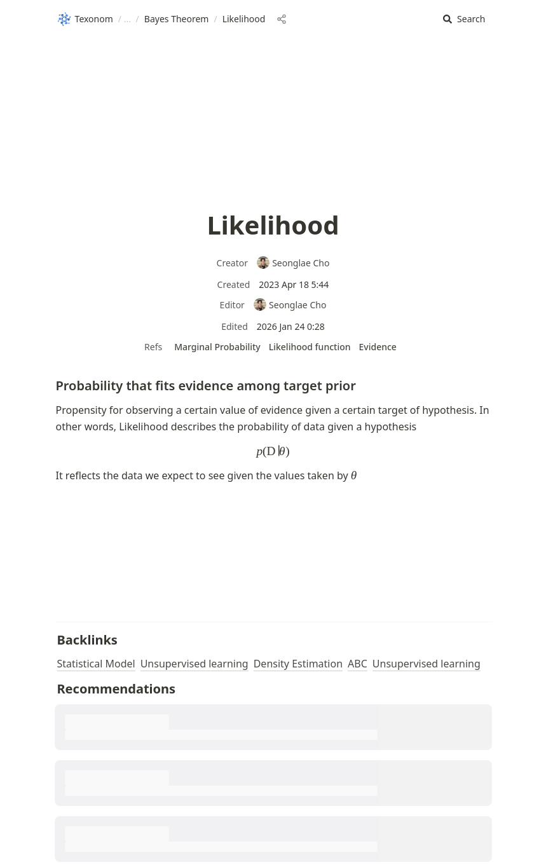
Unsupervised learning (194, 664)
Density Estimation (298, 664)
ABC (357, 664)
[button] (464, 19)
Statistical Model (96, 664)
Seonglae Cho (293, 263)
